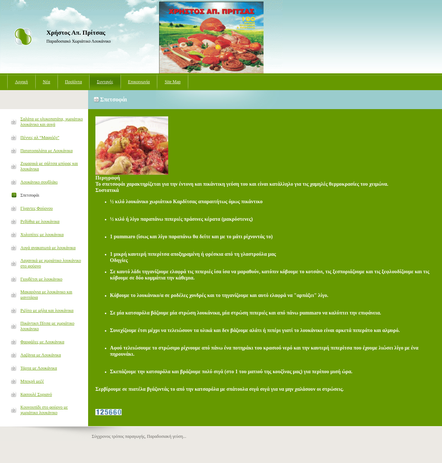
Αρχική (21, 81)
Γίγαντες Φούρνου (36, 208)
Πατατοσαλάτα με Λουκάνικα (46, 150)
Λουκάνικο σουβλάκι (39, 182)
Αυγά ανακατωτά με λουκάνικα (48, 247)
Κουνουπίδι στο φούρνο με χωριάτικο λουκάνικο (44, 410)
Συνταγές (105, 81)
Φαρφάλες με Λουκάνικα (42, 341)
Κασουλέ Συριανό (36, 394)
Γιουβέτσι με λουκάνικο (41, 279)
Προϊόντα (73, 81)
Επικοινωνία (139, 81)
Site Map (173, 81)
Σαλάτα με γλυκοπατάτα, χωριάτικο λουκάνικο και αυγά (51, 121)
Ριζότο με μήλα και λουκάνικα (47, 310)
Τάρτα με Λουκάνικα (38, 368)
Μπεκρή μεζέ (32, 381)
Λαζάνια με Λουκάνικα (40, 355)
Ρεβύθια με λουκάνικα (39, 221)
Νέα (46, 81)
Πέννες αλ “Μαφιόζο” (39, 137)
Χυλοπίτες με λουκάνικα (42, 234)
